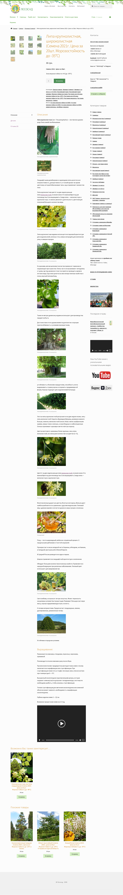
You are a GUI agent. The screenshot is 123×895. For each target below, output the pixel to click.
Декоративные (57, 89)
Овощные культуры (98, 192)
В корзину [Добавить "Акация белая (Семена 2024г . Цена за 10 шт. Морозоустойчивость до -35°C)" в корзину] (75, 854)
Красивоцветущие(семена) (100, 170)
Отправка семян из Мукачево (101, 225)
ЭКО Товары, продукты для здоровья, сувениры (101, 199)
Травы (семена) (97, 151)
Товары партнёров (98, 219)
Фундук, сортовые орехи (100, 164)
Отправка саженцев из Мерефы (102, 222)
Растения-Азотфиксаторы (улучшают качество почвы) (101, 175)
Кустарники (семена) (98, 148)
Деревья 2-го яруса (98, 189)
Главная (15, 28)
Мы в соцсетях (62, 6)
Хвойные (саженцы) (98, 131)
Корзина (13, 22)
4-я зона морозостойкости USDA (60, 103)
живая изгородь (51, 107)
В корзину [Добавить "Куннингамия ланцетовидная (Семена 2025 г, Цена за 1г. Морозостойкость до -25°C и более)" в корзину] (22, 856)
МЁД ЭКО (95, 195)
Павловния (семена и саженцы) (102, 203)
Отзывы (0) (14, 126)
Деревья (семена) (30, 28)
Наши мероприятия (56, 17)
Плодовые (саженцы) (99, 122)
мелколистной (46, 195)
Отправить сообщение (98, 94)
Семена (21, 28)
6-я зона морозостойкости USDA (71, 105)
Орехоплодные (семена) (99, 161)
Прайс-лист (32, 17)
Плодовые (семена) (98, 157)
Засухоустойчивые (98, 182)
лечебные (60, 107)
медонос (66, 107)
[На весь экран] (83, 740)
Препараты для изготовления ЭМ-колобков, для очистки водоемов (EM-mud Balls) (101, 209)
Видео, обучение (50, 6)
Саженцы (23, 17)
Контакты (72, 6)
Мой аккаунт (81, 6)
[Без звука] (80, 740)
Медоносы (95, 167)
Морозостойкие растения (60, 94)
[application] (61, 723)
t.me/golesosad (95, 73)
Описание (14, 115)
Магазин (13, 17)
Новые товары (96, 112)
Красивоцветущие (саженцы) (101, 135)
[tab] (22, 115)
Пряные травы (96, 138)
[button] (61, 723)
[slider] (60, 740)
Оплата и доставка (71, 17)
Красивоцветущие (63, 92)
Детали (13, 121)
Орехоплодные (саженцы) (100, 128)
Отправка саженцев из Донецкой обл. (99, 250)
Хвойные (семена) (97, 179)
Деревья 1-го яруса (98, 185)
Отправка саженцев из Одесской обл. (99, 240)
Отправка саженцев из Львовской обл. (99, 245)
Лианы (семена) (97, 154)
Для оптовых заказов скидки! (99, 42)
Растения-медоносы (70, 98)
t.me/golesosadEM (96, 88)
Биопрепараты (43, 17)
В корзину (59, 81)
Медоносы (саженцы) (99, 125)
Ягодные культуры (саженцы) (101, 118)
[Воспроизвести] (40, 740)
